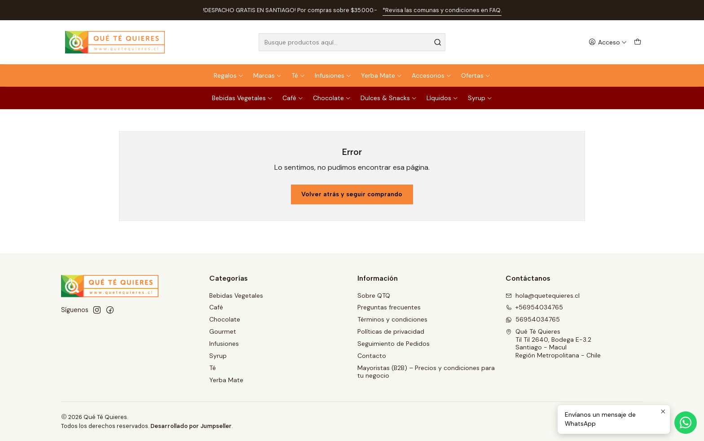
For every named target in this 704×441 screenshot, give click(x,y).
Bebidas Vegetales (242, 98)
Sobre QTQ (373, 295)
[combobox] (352, 42)
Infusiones (333, 75)
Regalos (229, 75)
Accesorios (432, 75)
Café (293, 98)
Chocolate (332, 98)
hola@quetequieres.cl (543, 295)
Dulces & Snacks (389, 98)
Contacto (371, 356)
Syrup (480, 98)
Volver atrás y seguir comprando (351, 194)
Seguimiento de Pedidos (393, 344)
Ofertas (476, 75)
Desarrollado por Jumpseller (191, 426)
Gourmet (222, 331)
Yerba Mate (381, 75)
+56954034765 (534, 307)
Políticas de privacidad (390, 331)
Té (298, 75)
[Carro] (637, 42)
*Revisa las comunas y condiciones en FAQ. (442, 10)
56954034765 (533, 319)
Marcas (267, 75)
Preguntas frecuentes (389, 307)
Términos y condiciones (392, 319)
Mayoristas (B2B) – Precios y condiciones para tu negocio (426, 372)
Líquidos (442, 98)
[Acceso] (607, 42)
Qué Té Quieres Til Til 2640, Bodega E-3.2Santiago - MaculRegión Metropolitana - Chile (553, 343)
